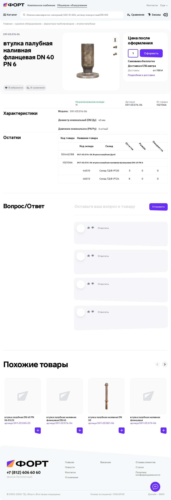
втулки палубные (86, 23)
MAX (161, 494)
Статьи (140, 467)
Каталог (10, 14)
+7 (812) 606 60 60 (27, 474)
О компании (71, 477)
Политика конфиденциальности (148, 473)
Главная (7, 23)
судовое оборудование (28, 23)
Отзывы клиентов (145, 462)
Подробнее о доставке (141, 75)
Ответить (103, 228)
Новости (70, 467)
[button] (115, 40)
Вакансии (105, 462)
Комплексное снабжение (41, 5)
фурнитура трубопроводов (59, 23)
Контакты (152, 5)
